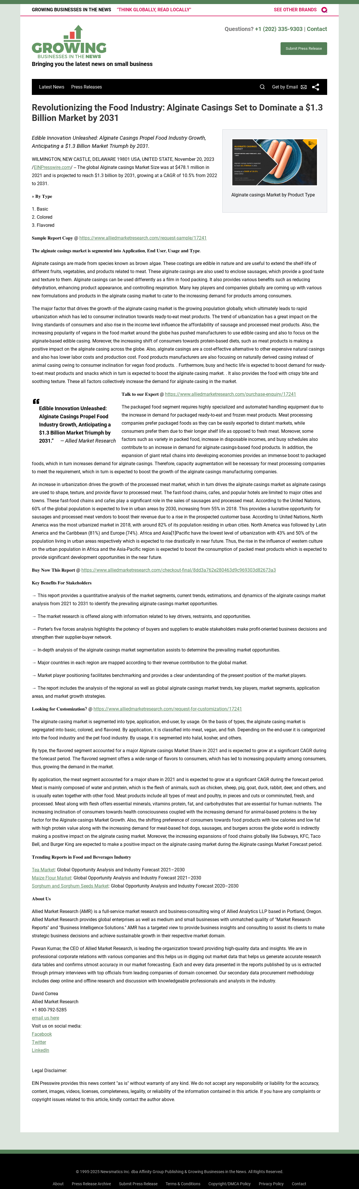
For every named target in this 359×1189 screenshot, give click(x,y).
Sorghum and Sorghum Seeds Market (70, 886)
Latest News (51, 87)
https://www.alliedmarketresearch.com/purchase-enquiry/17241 (230, 394)
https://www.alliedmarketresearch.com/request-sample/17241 (143, 238)
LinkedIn (40, 1050)
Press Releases (86, 87)
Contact (317, 28)
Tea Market (43, 870)
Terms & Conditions (183, 1183)
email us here (45, 1018)
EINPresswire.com (52, 167)
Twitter (39, 1042)
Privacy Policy (271, 1183)
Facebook (42, 1034)
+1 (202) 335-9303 (279, 28)
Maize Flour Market (51, 878)
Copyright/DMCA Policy (229, 1183)
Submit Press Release (138, 1183)
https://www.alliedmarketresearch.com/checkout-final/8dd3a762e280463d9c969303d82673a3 (178, 570)
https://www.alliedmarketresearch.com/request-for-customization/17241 (168, 709)
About (58, 1183)
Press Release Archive (91, 1183)
